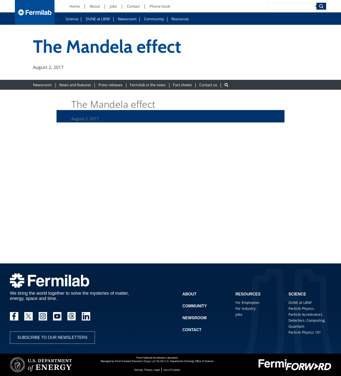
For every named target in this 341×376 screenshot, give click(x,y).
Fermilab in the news (148, 85)
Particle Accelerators (305, 314)
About (189, 294)
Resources (180, 19)
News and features (75, 85)
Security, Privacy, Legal (147, 370)
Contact (191, 330)
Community (154, 19)
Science (72, 19)
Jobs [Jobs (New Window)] (113, 6)
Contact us (208, 85)
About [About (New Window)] (95, 6)
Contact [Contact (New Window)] (133, 6)
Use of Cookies (171, 370)
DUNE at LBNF (98, 19)
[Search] (291, 6)
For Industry (245, 308)
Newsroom (127, 19)
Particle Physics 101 (304, 332)
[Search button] (226, 85)
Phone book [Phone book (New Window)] (160, 6)
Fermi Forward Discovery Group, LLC (135, 361)
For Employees (247, 302)
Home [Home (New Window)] (74, 6)
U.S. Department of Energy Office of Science (189, 361)
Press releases (110, 85)
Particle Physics (301, 308)
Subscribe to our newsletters (52, 337)
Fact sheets (182, 85)
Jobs (238, 314)
